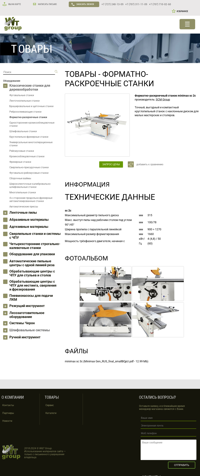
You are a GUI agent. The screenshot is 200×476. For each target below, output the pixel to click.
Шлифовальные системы (29, 330)
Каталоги (50, 413)
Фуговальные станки (21, 95)
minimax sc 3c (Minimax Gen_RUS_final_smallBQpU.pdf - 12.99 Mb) (106, 361)
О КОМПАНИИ (13, 397)
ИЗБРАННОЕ (182, 11)
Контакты (8, 405)
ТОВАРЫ (80, 74)
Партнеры (8, 413)
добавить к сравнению (149, 164)
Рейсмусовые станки (21, 150)
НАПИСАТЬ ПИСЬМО (47, 4)
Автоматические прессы (23, 206)
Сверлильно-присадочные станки (29, 167)
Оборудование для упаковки (32, 254)
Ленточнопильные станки (24, 100)
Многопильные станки (22, 192)
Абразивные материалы (29, 220)
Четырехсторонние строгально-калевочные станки (34, 246)
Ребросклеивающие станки (25, 111)
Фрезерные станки (20, 161)
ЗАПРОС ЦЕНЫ (111, 164)
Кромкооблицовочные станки (26, 156)
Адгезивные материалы (28, 227)
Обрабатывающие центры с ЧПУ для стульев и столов (32, 273)
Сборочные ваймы (20, 178)
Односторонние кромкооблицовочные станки (31, 124)
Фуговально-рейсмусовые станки (28, 172)
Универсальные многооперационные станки (30, 144)
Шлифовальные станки (23, 131)
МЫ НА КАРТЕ (14, 4)
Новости (7, 420)
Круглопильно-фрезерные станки (28, 136)
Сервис (49, 405)
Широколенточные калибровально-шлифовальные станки (30, 185)
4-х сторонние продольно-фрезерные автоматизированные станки (30, 199)
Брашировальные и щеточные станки (31, 106)
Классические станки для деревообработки (29, 87)
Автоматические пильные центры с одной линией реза (32, 263)
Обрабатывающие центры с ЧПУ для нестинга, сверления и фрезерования (32, 285)
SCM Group (163, 99)
